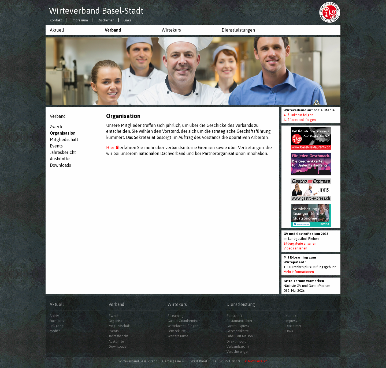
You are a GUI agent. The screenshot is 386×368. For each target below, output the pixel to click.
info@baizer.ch (256, 361)
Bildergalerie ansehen (300, 243)
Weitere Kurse (178, 336)
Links (127, 20)
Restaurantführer (239, 321)
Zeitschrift (234, 316)
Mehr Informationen (299, 272)
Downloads (60, 165)
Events (56, 145)
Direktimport (236, 341)
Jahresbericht (63, 152)
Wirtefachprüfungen (183, 326)
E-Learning (176, 316)
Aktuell (57, 30)
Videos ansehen (295, 248)
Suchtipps (57, 321)
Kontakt (56, 20)
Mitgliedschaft (64, 139)
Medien (55, 331)
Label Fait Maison (240, 336)
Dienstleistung (241, 304)
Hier (113, 147)
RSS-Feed (56, 326)
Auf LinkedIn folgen (298, 115)
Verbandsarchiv (238, 346)
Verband (113, 30)
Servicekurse (177, 331)
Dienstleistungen (238, 30)
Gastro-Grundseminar (184, 321)
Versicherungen (238, 352)
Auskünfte (60, 158)
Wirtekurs (171, 30)
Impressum (80, 20)
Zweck (56, 126)
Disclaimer (106, 20)
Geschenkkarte (238, 331)
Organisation (63, 133)
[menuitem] (73, 30)
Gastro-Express (238, 326)
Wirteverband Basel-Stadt (96, 11)
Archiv (54, 316)
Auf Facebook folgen (300, 120)
